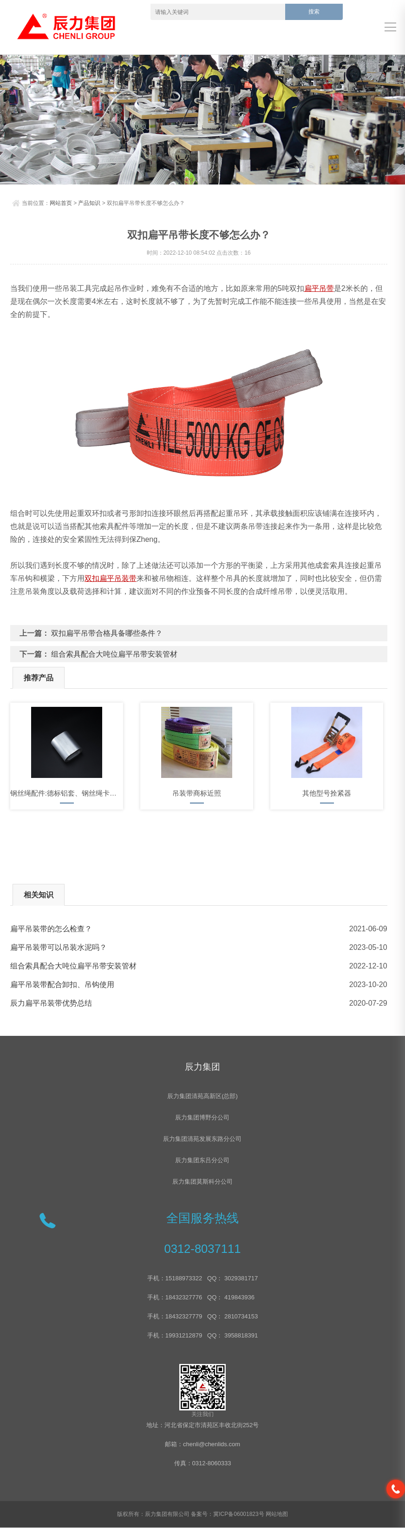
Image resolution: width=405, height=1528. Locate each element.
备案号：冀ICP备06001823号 (227, 1514)
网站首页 (61, 203)
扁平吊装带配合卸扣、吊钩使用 (62, 984)
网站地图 (277, 1514)
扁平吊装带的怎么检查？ (51, 929)
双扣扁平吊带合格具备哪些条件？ (107, 633)
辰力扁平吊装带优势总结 (51, 1003)
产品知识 (89, 203)
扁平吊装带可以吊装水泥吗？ (58, 947)
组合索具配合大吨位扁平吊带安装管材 (114, 654)
